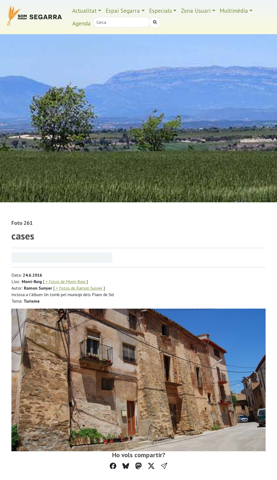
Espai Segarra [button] (123, 10)
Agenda (81, 23)
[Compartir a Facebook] (113, 466)
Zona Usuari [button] (196, 10)
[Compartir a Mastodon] (138, 466)
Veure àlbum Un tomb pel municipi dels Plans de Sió (62, 257)
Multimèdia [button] (234, 10)
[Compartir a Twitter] (151, 466)
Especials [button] (160, 10)
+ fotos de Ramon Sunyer (79, 288)
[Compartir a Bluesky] (125, 466)
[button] (164, 466)
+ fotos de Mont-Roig (65, 281)
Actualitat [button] (84, 10)
